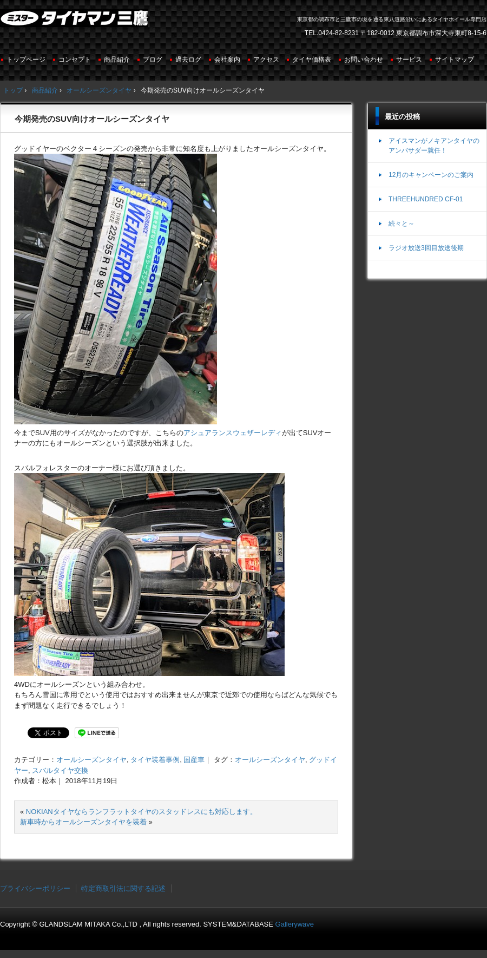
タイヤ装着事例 (155, 760)
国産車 (194, 760)
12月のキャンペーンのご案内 (431, 175)
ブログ (152, 59)
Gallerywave (294, 924)
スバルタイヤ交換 (60, 770)
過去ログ (188, 59)
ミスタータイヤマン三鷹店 (75, 22)
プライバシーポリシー (35, 888)
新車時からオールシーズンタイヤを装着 (83, 822)
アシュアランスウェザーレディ (232, 433)
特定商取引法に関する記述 (123, 888)
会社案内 (227, 59)
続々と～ (401, 223)
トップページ (25, 59)
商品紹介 (117, 59)
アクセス (266, 59)
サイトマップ (454, 59)
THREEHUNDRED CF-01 (426, 199)
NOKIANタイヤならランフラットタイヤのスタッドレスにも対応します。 (141, 812)
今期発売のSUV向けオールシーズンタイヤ (92, 118)
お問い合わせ (363, 59)
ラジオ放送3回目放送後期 (426, 248)
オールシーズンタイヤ (91, 760)
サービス (409, 59)
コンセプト (74, 59)
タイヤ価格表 (311, 59)
